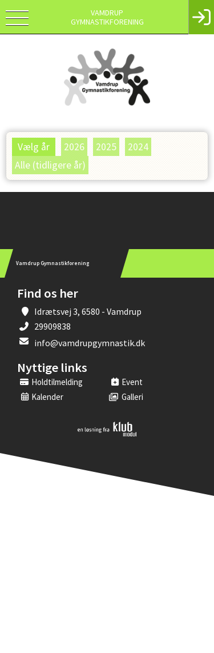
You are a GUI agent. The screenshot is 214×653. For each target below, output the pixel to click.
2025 (106, 147)
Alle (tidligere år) (50, 165)
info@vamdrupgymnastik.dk (89, 342)
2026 (74, 147)
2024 (138, 147)
